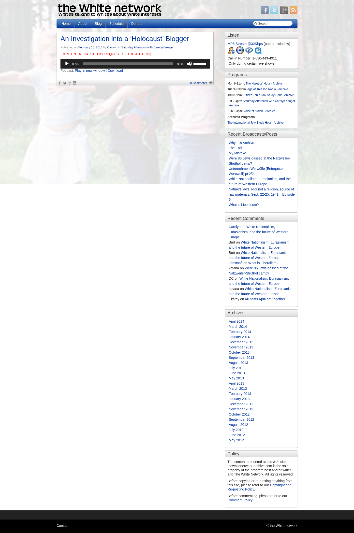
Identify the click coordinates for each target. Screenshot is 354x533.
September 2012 (241, 419)
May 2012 (236, 440)
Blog (98, 24)
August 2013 (238, 363)
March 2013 (238, 388)
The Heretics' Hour (258, 83)
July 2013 (236, 368)
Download (115, 70)
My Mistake (237, 153)
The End (235, 148)
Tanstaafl (235, 263)
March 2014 (238, 327)
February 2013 (240, 394)
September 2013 (241, 358)
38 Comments (198, 83)
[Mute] (189, 63)
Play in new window (90, 70)
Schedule (116, 24)
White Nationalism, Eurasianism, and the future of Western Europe (258, 232)
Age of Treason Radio (261, 89)
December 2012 (241, 404)
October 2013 (239, 352)
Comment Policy (239, 500)
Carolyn (112, 47)
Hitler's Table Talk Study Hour (262, 95)
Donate (136, 24)
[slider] (128, 63)
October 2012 (239, 414)
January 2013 (239, 399)
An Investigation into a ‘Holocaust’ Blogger (124, 39)
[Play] (66, 63)
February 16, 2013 (90, 47)
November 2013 (241, 347)
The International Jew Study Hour (249, 122)
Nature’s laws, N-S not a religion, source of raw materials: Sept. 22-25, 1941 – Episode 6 (262, 194)
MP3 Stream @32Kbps (245, 44)
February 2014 (240, 332)
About (82, 24)
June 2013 (237, 373)
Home (66, 24)
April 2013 (236, 383)
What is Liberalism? (244, 205)
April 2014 (236, 321)
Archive (277, 83)
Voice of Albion (253, 111)
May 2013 (236, 378)
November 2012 (241, 409)
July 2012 (236, 430)
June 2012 (237, 435)
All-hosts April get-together (265, 299)
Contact (62, 526)
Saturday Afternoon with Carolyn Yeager (147, 47)
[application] (135, 64)
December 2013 (241, 342)
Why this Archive (241, 143)
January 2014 (239, 337)
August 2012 (238, 425)
